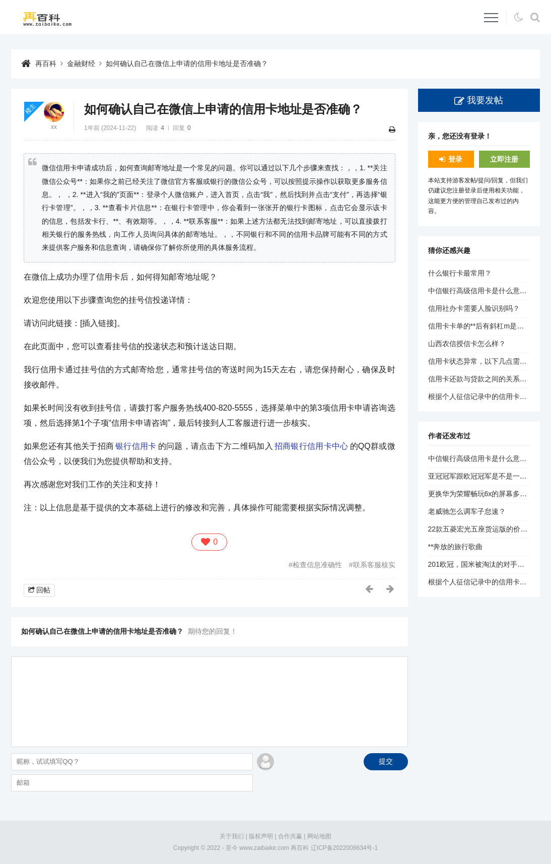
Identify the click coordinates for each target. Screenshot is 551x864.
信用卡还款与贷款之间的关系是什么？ (488, 379)
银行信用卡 (136, 446)
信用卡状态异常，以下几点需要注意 (484, 361)
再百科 (45, 63)
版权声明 (261, 836)
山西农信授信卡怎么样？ (467, 344)
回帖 (43, 590)
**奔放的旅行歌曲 (455, 547)
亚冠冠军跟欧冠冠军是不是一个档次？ (488, 476)
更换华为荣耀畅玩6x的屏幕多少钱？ (484, 494)
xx (54, 126)
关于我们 (232, 836)
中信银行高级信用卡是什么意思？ (481, 291)
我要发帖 (485, 100)
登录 (455, 159)
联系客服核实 (374, 565)
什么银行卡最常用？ (460, 273)
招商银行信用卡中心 (311, 446)
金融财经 (81, 63)
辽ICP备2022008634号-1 (344, 847)
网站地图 (319, 836)
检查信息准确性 (317, 565)
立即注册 (504, 159)
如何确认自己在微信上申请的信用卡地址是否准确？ (187, 63)
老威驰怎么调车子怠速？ (467, 511)
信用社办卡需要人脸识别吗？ (474, 308)
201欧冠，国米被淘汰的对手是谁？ (483, 564)
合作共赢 (290, 836)
